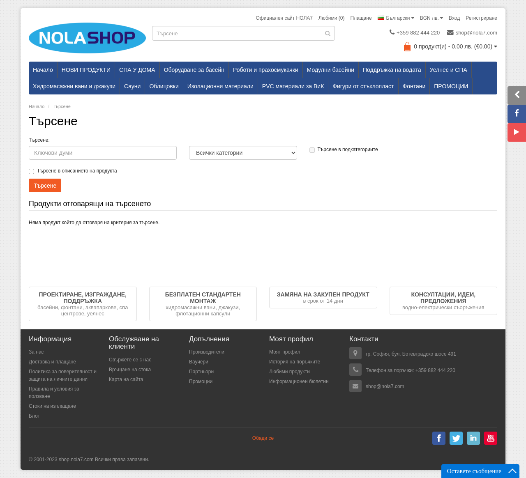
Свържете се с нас (130, 360)
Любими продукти (289, 372)
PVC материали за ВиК (293, 86)
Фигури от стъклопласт (363, 86)
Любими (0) (331, 18)
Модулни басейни (330, 70)
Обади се (263, 438)
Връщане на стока (130, 369)
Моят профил (284, 352)
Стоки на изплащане (52, 406)
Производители (206, 352)
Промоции (200, 381)
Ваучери (198, 362)
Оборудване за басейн (194, 70)
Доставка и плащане (52, 362)
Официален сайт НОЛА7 (284, 18)
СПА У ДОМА (137, 70)
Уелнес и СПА (448, 70)
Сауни (132, 86)
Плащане (360, 18)
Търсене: (39, 140)
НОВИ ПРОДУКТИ (86, 70)
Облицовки (163, 86)
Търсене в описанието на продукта (73, 171)
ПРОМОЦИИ (451, 86)
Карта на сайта (126, 379)
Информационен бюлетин (299, 381)
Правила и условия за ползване (54, 392)
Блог (34, 416)
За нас (36, 352)
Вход (454, 18)
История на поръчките (294, 362)
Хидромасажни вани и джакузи (74, 86)
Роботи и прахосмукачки (265, 70)
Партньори (201, 372)
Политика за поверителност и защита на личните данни (63, 375)
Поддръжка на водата (392, 70)
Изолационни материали (220, 86)
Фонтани (414, 86)
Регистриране (481, 18)
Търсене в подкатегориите (343, 150)
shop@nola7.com (472, 32)
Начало (43, 70)
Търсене (62, 106)
